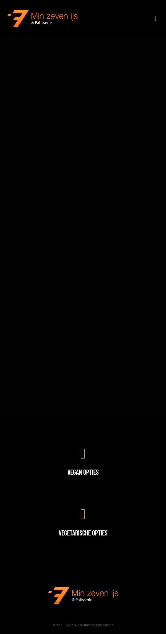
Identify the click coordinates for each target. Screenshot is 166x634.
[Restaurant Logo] (42, 12)
